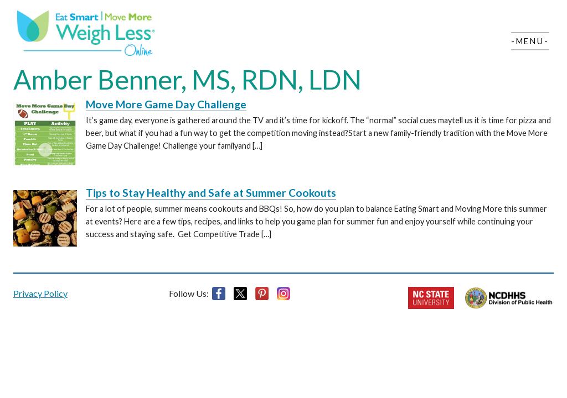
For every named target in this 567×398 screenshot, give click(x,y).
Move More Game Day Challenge (166, 104)
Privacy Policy (40, 293)
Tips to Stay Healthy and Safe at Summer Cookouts (211, 192)
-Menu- (530, 41)
